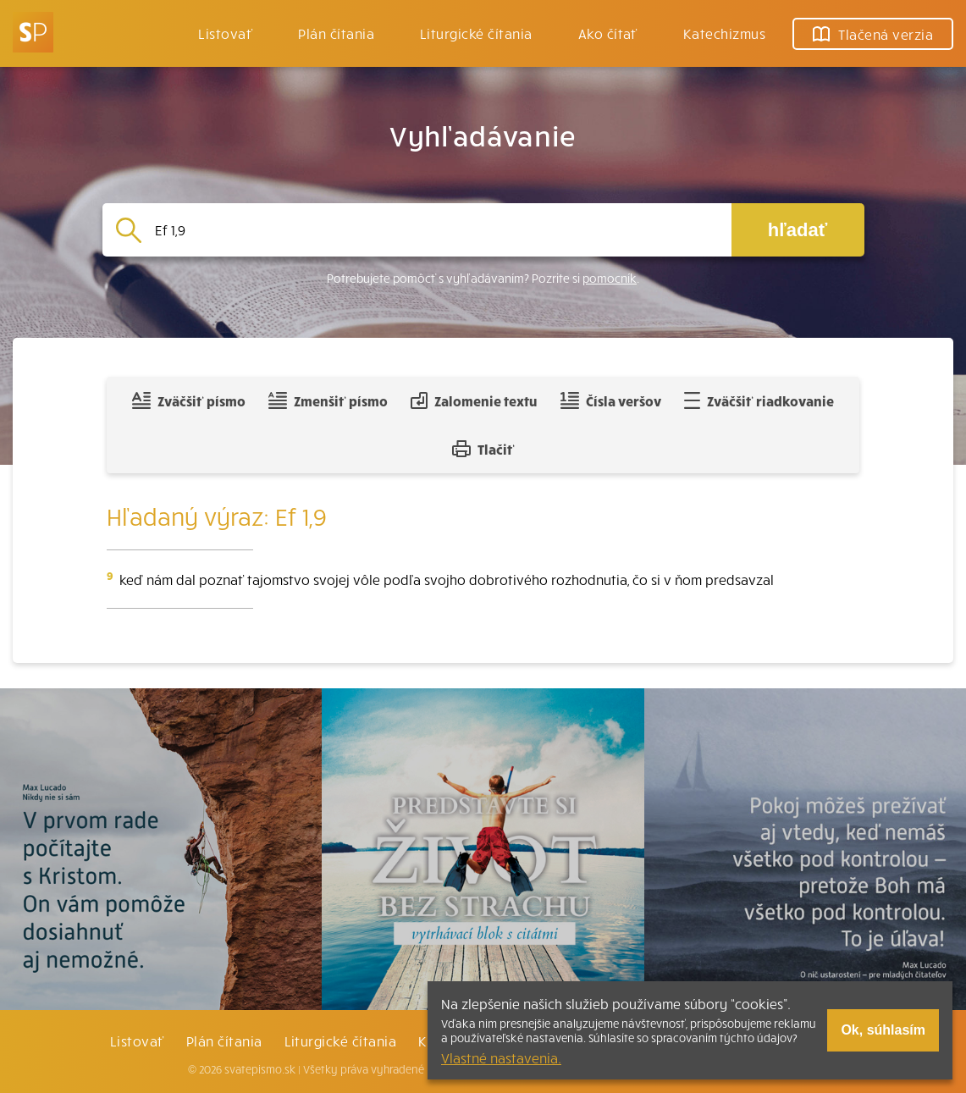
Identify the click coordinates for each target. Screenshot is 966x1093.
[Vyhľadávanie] (436, 230)
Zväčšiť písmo (189, 400)
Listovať (225, 33)
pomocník (609, 278)
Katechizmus (724, 33)
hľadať (797, 229)
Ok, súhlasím (883, 1030)
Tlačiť (483, 448)
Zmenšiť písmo (328, 400)
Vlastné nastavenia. (501, 1057)
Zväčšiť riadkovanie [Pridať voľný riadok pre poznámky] (759, 400)
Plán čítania (224, 1040)
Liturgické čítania (476, 33)
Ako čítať (608, 33)
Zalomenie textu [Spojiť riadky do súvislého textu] (474, 400)
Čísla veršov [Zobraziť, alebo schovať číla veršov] (610, 400)
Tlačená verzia (873, 33)
